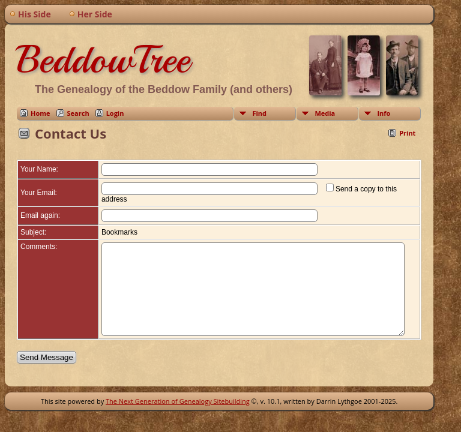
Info (383, 113)
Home (40, 113)
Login (115, 113)
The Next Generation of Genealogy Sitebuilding (178, 410)
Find (259, 113)
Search (78, 113)
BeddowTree (103, 59)
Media (325, 113)
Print (407, 132)
